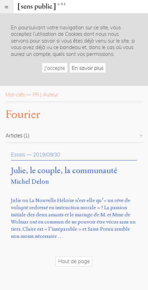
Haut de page (74, 261)
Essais (18, 154)
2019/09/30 (46, 154)
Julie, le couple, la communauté (64, 170)
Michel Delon (30, 181)
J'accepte (54, 68)
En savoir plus (87, 68)
